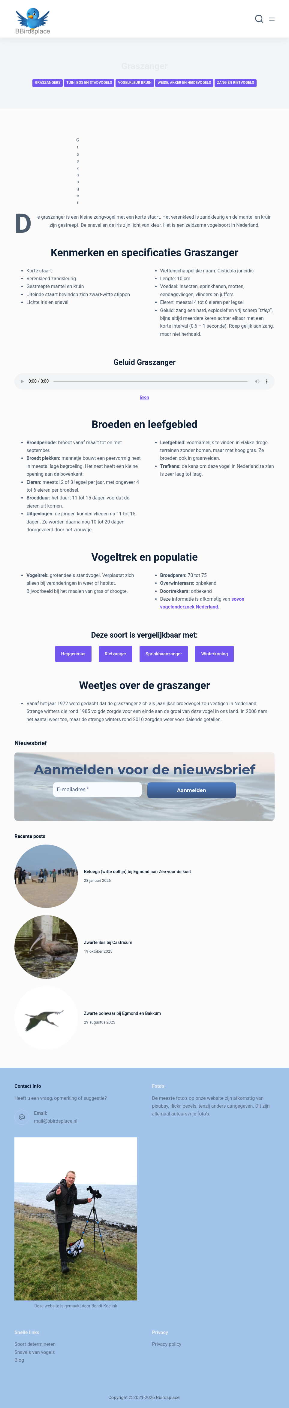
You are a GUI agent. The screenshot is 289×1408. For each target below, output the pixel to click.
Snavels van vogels (34, 1352)
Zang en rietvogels (235, 82)
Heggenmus (73, 654)
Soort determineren (35, 1344)
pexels (190, 1106)
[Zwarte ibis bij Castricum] (46, 947)
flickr (175, 1106)
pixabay (160, 1106)
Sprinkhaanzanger (164, 654)
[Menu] (272, 19)
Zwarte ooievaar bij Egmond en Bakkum (122, 1013)
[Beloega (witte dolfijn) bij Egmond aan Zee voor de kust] (46, 876)
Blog (19, 1360)
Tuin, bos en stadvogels (89, 82)
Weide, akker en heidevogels (184, 82)
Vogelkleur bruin (135, 82)
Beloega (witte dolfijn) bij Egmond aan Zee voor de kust (137, 871)
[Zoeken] (259, 19)
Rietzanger (115, 654)
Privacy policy (167, 1344)
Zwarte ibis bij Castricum (108, 942)
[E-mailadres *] (97, 789)
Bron (144, 397)
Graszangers (47, 82)
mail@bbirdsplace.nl (55, 1121)
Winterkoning (214, 654)
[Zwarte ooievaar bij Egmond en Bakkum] (46, 1018)
